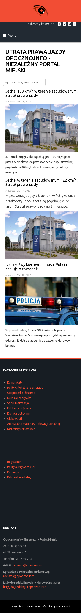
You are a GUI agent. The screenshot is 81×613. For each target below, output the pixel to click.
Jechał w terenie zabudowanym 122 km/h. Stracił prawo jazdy (41, 182)
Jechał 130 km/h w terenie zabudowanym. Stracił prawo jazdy (41, 93)
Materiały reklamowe (21, 429)
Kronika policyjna (18, 413)
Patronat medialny (19, 477)
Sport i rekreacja (18, 403)
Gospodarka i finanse (21, 393)
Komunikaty (15, 382)
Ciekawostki (15, 418)
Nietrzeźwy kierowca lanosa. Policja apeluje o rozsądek (36, 266)
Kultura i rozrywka (19, 398)
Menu (9, 35)
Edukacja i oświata (19, 408)
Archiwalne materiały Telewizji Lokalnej (33, 424)
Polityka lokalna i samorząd (25, 387)
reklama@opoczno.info (18, 576)
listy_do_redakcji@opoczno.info (24, 587)
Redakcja (13, 472)
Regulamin (14, 462)
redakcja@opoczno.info (28, 565)
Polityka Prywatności (21, 467)
